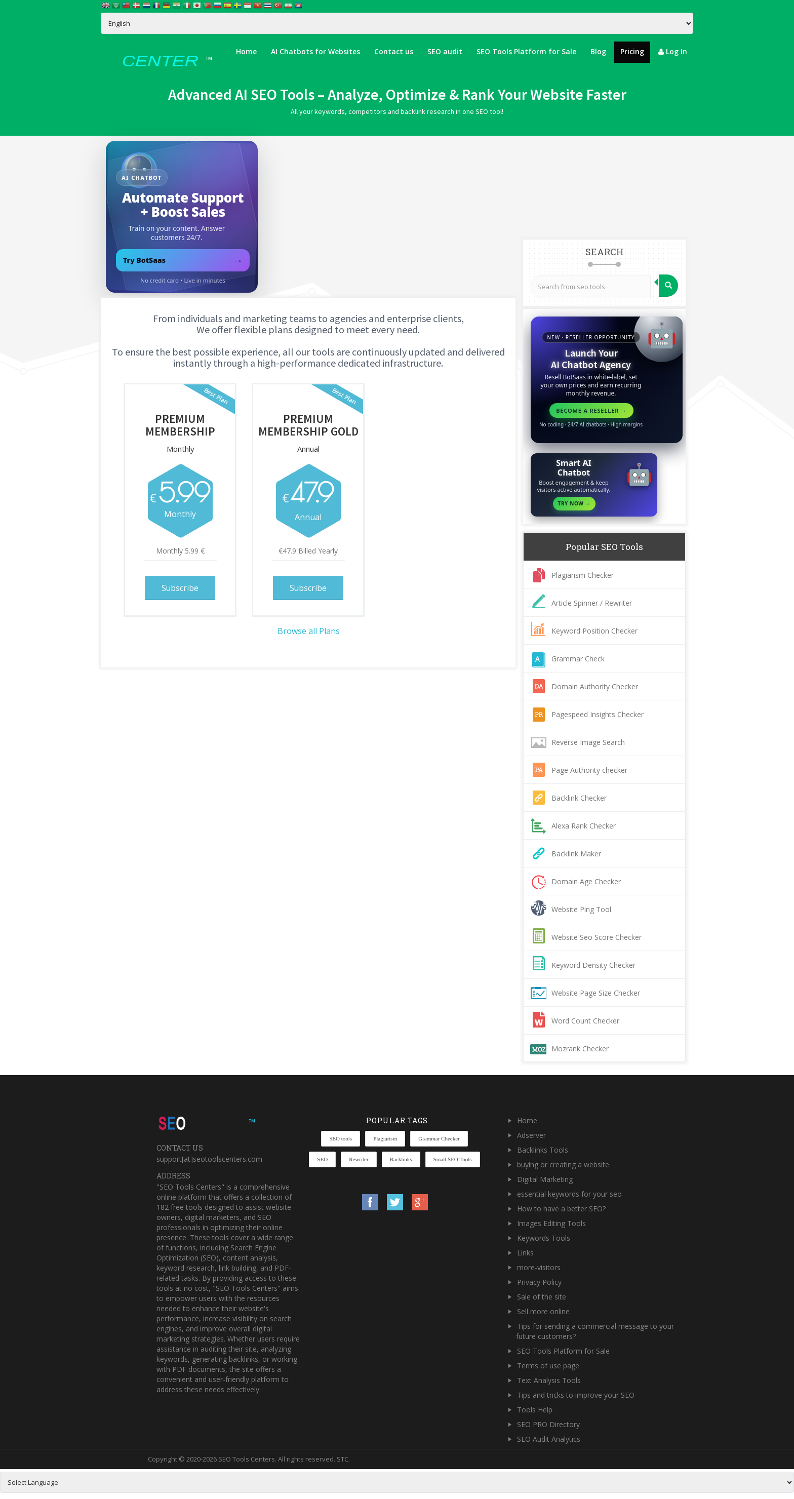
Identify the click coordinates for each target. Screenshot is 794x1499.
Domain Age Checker (586, 881)
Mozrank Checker (580, 1048)
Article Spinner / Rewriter (591, 603)
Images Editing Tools (551, 1223)
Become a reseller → (591, 410)
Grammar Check (578, 658)
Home (246, 51)
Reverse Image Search (588, 742)
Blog (598, 51)
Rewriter (358, 1159)
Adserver (531, 1135)
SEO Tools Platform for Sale (526, 51)
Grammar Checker (439, 1138)
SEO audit (444, 51)
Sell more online (543, 1311)
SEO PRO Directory (548, 1424)
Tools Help (534, 1409)
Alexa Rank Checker (583, 826)
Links (525, 1252)
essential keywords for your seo (569, 1194)
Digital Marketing (545, 1179)
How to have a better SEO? (561, 1208)
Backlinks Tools (542, 1150)
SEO (322, 1159)
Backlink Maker (576, 853)
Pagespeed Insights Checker (597, 714)
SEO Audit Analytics (548, 1439)
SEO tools (340, 1138)
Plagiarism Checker (582, 575)
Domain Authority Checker (594, 686)
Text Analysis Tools (549, 1380)
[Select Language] (397, 23)
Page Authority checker (589, 770)
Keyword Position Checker (594, 631)
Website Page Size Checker (595, 993)
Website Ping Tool (581, 909)
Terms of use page (548, 1365)
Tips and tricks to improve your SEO (575, 1395)
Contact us (393, 51)
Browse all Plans (308, 629)
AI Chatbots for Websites (315, 51)
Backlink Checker (579, 798)
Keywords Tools (543, 1238)
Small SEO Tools (452, 1159)
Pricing (632, 51)
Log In (672, 51)
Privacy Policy (539, 1282)
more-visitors (539, 1267)
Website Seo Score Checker (596, 937)
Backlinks (401, 1159)
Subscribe (180, 587)
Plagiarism (385, 1138)
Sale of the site (541, 1296)
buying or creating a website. (564, 1164)
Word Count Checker (585, 1020)
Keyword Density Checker (593, 965)
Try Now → (574, 503)
